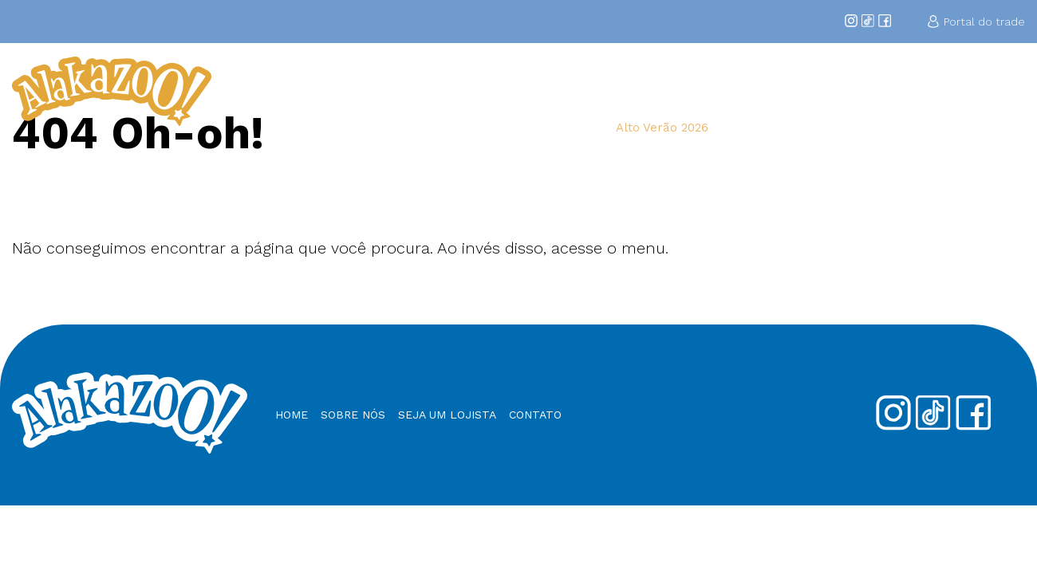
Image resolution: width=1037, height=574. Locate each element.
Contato (996, 91)
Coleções (647, 91)
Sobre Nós (564, 91)
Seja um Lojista (764, 91)
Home (495, 91)
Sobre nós (353, 414)
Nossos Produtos (892, 91)
